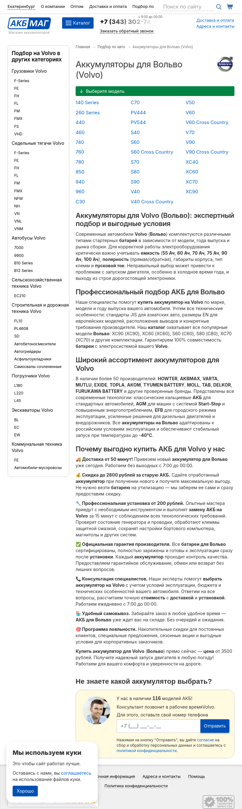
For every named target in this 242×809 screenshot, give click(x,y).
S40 (135, 132)
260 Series (88, 113)
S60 (135, 142)
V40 (135, 192)
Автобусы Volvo (28, 237)
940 (80, 182)
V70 (190, 132)
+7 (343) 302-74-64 (131, 21)
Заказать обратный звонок (126, 30)
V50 (190, 102)
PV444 (138, 113)
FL (16, 103)
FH (16, 95)
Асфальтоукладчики (32, 359)
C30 (80, 202)
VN (17, 213)
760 (80, 152)
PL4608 (21, 328)
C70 (135, 102)
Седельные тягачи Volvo (38, 143)
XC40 (192, 162)
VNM (18, 228)
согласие (205, 740)
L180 (18, 385)
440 (80, 122)
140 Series (87, 102)
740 (80, 142)
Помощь (196, 776)
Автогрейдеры (27, 351)
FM (17, 111)
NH (17, 206)
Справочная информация (109, 776)
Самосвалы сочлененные (37, 366)
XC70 (192, 182)
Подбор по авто (111, 47)
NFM (18, 198)
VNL (18, 221)
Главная (83, 47)
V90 (190, 142)
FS (16, 126)
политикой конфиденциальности (147, 750)
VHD (18, 134)
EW (17, 435)
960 (80, 192)
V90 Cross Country (207, 152)
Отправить (215, 725)
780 (80, 162)
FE (16, 88)
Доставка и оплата (108, 6)
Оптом (77, 6)
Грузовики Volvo (29, 71)
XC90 (192, 192)
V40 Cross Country (152, 202)
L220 (18, 393)
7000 (18, 247)
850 (80, 172)
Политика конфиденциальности (136, 785)
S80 (135, 172)
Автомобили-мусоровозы (38, 467)
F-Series (21, 80)
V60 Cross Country (207, 122)
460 (80, 132)
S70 (135, 162)
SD (16, 336)
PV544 (138, 122)
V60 (190, 113)
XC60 (192, 172)
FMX (18, 118)
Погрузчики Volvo (31, 375)
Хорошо (25, 791)
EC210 (20, 295)
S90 (135, 182)
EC (16, 427)
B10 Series (23, 263)
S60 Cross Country (152, 152)
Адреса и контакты (215, 26)
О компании (53, 6)
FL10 (18, 321)
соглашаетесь (76, 773)
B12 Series (23, 270)
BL (16, 419)
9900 (19, 255)
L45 (17, 400)
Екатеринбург (21, 6)
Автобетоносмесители (35, 344)
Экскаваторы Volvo (32, 410)
